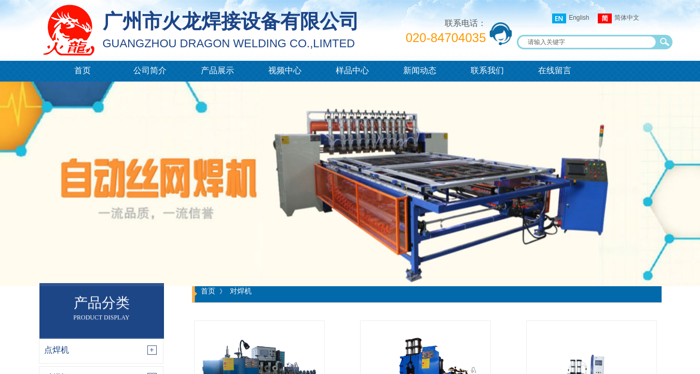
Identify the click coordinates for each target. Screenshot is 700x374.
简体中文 (618, 18)
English (570, 18)
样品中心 (352, 70)
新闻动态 (419, 70)
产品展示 (217, 70)
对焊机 (241, 291)
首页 (82, 70)
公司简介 (150, 70)
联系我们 (487, 70)
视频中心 (284, 70)
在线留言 (554, 70)
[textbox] (588, 42)
